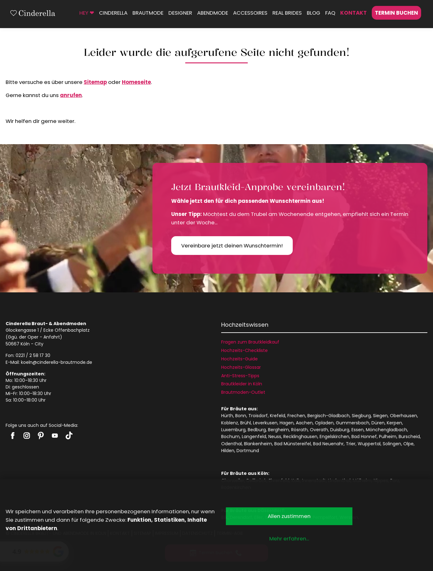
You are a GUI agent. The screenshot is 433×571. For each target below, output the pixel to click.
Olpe (408, 444)
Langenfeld (254, 436)
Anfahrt (51, 337)
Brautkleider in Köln (241, 384)
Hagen (287, 423)
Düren (378, 423)
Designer (180, 13)
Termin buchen (396, 13)
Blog (313, 13)
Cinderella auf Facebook (13, 435)
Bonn (240, 415)
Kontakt (353, 13)
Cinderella (113, 13)
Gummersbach (352, 423)
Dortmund (247, 450)
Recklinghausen (300, 436)
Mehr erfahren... (289, 538)
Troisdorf (258, 415)
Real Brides (287, 13)
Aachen (304, 423)
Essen (357, 430)
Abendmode (212, 13)
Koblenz (229, 423)
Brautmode (147, 13)
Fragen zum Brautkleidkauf (250, 342)
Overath (319, 430)
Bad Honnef (364, 436)
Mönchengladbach (386, 430)
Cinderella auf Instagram (27, 435)
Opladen (324, 423)
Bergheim (278, 430)
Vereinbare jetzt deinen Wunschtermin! (232, 245)
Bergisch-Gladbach (328, 415)
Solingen (392, 444)
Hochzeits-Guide (239, 359)
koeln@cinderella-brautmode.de (56, 362)
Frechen (296, 415)
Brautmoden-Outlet (243, 392)
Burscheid (409, 436)
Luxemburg (233, 430)
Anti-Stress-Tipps (240, 376)
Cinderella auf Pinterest (41, 435)
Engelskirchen (334, 436)
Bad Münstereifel (292, 444)
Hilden (227, 450)
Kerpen (394, 423)
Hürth (227, 415)
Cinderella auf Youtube (55, 435)
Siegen (380, 415)
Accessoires (250, 13)
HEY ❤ (86, 13)
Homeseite (136, 82)
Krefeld (277, 415)
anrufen (71, 95)
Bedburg (257, 430)
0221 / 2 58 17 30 (33, 355)
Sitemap (95, 82)
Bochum (230, 436)
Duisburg (339, 430)
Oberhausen (403, 415)
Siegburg (361, 415)
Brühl (245, 423)
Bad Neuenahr (328, 444)
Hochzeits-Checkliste (244, 350)
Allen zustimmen (289, 516)
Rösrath (299, 430)
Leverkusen (265, 423)
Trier (351, 444)
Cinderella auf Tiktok (69, 435)
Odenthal (231, 444)
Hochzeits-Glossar (241, 367)
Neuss (274, 436)
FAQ (330, 13)
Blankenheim (258, 444)
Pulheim (387, 436)
